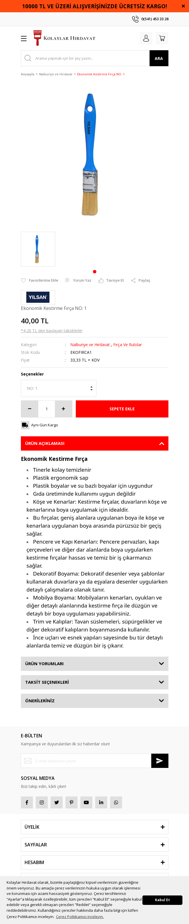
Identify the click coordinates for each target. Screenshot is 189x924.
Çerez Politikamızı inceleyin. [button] (80, 916)
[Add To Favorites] (39, 280)
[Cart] (162, 38)
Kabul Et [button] (162, 899)
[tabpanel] (38, 249)
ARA (159, 58)
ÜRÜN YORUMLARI (44, 663)
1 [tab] (94, 271)
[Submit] (159, 761)
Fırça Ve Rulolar (127, 344)
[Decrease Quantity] (29, 409)
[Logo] (64, 38)
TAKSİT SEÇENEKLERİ (47, 682)
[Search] (94, 58)
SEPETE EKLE (122, 408)
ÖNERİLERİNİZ (40, 700)
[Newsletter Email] (94, 761)
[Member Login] (146, 38)
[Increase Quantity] (63, 409)
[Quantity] (46, 409)
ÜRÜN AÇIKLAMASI (45, 443)
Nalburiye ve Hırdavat (90, 344)
